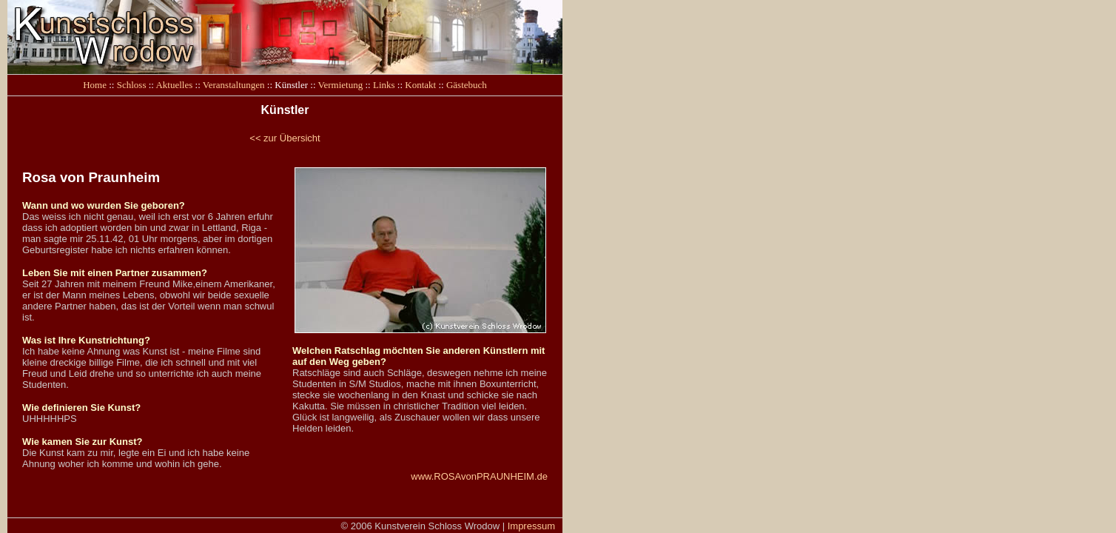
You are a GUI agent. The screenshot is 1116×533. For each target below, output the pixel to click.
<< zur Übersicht (284, 138)
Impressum (531, 526)
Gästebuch (466, 84)
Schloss (132, 84)
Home (95, 84)
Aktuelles (173, 84)
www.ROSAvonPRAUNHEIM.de (479, 476)
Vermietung (340, 84)
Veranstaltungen (234, 84)
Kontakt (420, 84)
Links (384, 84)
